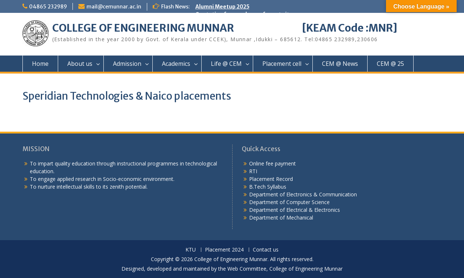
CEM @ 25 (390, 64)
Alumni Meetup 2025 (222, 6)
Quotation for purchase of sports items (248, 14)
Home (40, 64)
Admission (127, 64)
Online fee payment (272, 163)
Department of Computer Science (289, 202)
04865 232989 (48, 6)
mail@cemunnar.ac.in (113, 6)
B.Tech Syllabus (267, 186)
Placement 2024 (224, 249)
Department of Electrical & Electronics (294, 209)
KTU (190, 249)
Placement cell (281, 64)
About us (79, 64)
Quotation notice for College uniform (244, 45)
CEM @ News (340, 64)
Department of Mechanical (281, 217)
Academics (176, 64)
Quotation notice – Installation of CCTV (247, 53)
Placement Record (271, 178)
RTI (253, 171)
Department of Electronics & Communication (303, 194)
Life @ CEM (226, 64)
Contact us (266, 249)
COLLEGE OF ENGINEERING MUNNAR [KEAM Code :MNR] (224, 28)
